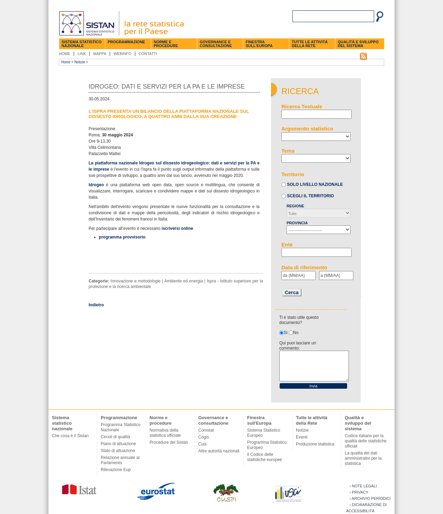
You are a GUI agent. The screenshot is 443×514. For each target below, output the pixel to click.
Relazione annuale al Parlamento (120, 460)
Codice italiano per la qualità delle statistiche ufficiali (366, 441)
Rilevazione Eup (116, 469)
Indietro (96, 305)
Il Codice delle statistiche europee (264, 457)
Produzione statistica (315, 444)
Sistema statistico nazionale (81, 44)
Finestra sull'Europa (259, 44)
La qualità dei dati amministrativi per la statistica (363, 458)
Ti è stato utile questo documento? (299, 320)
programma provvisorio (122, 237)
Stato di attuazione (118, 450)
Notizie (79, 62)
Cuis (202, 444)
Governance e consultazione (216, 44)
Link (82, 54)
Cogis (203, 437)
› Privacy (359, 492)
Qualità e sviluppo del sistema (358, 44)
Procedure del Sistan (169, 442)
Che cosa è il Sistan (70, 435)
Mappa (99, 54)
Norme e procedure (166, 44)
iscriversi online (177, 228)
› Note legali (363, 486)
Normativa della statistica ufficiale (165, 433)
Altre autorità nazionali (218, 451)
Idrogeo (96, 184)
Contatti (148, 54)
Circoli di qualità (115, 436)
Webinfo (122, 54)
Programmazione (126, 42)
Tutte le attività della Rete (310, 44)
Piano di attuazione (118, 443)
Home (64, 54)
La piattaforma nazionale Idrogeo (122, 163)
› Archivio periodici (370, 498)
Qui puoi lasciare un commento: (297, 346)
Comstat (206, 430)
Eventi (301, 437)
